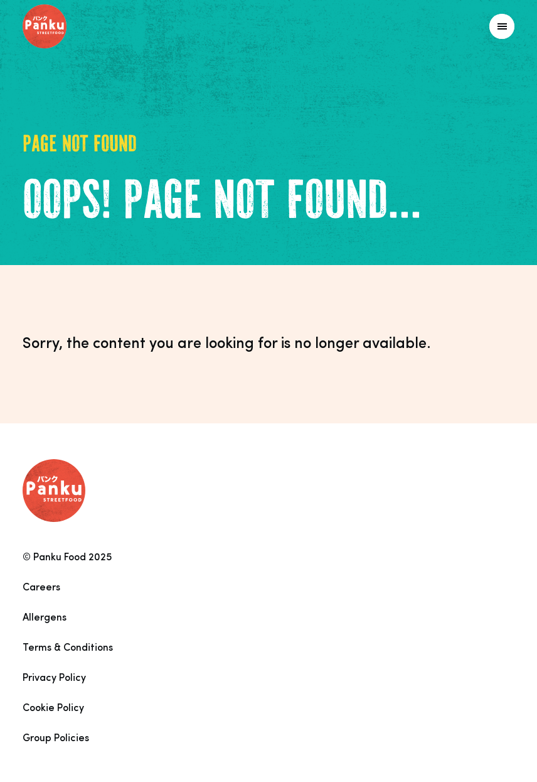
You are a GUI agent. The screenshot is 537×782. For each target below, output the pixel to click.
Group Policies (56, 739)
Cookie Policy (53, 708)
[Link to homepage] (72, 26)
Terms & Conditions (68, 648)
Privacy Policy (54, 678)
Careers (41, 588)
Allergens (44, 618)
